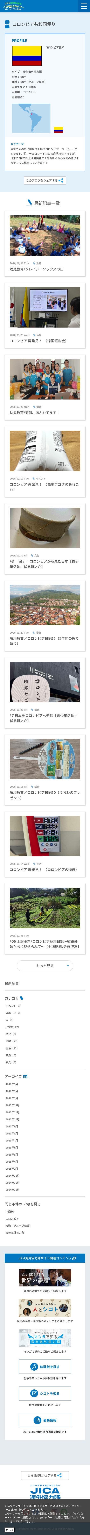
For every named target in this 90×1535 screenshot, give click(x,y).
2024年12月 (13, 1175)
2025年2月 (12, 1168)
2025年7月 (12, 1140)
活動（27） (12, 1041)
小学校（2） (13, 1027)
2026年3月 (12, 1084)
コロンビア (12, 1218)
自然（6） (12, 1055)
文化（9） (12, 1034)
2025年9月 (12, 1126)
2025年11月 (13, 1112)
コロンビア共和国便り (34, 24)
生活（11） (12, 1048)
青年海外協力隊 (15, 1233)
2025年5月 (12, 1154)
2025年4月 (12, 1161)
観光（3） (12, 1062)
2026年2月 (12, 1091)
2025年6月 (12, 1147)
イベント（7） (14, 1006)
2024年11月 (13, 1182)
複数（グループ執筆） (19, 1226)
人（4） (10, 1020)
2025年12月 (13, 1105)
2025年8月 (12, 1133)
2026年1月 (12, 1098)
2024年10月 (13, 1190)
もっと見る (45, 965)
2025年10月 (13, 1119)
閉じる (10, 1530)
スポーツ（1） (14, 1013)
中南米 (10, 1211)
